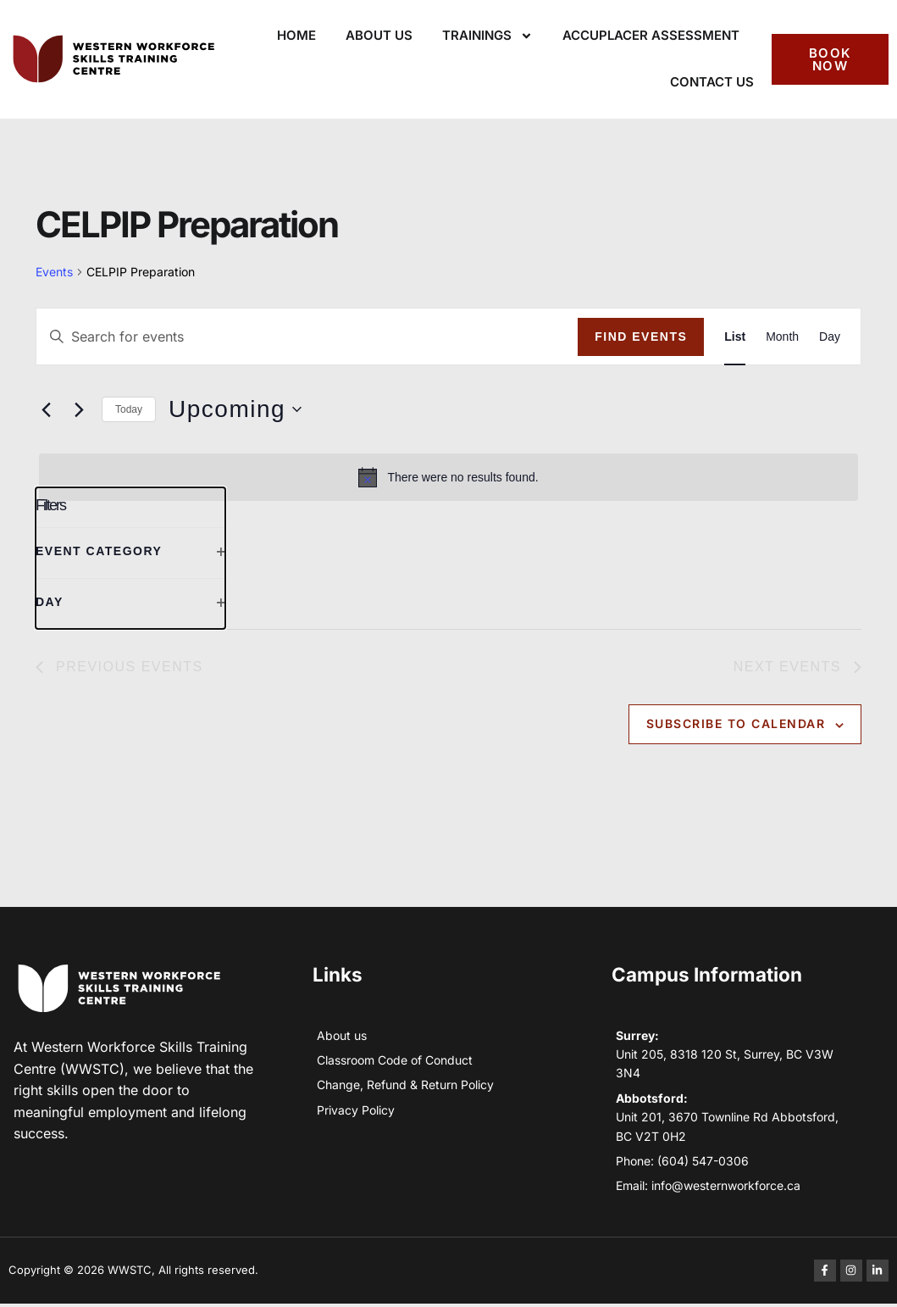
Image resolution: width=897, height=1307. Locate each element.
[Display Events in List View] (734, 336)
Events (54, 271)
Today (128, 409)
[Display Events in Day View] (829, 336)
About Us (379, 35)
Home (296, 35)
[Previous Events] (46, 409)
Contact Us (712, 82)
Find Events (641, 336)
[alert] (448, 477)
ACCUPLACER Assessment (650, 35)
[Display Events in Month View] (782, 336)
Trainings (487, 36)
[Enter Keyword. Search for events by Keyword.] (307, 336)
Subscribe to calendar (736, 725)
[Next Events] (79, 409)
